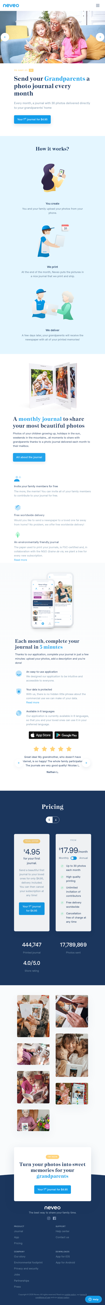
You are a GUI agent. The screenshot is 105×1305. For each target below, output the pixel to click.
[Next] (100, 37)
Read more (43, 702)
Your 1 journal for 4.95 (32, 119)
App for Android (65, 1262)
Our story (19, 1256)
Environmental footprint (28, 1262)
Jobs (17, 1274)
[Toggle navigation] (98, 5)
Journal (18, 1231)
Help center (62, 1231)
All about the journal (18, 457)
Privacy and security (26, 1268)
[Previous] (5, 37)
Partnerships (21, 1280)
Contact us (62, 1237)
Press (17, 1286)
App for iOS (63, 1256)
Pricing (18, 1243)
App (16, 1237)
